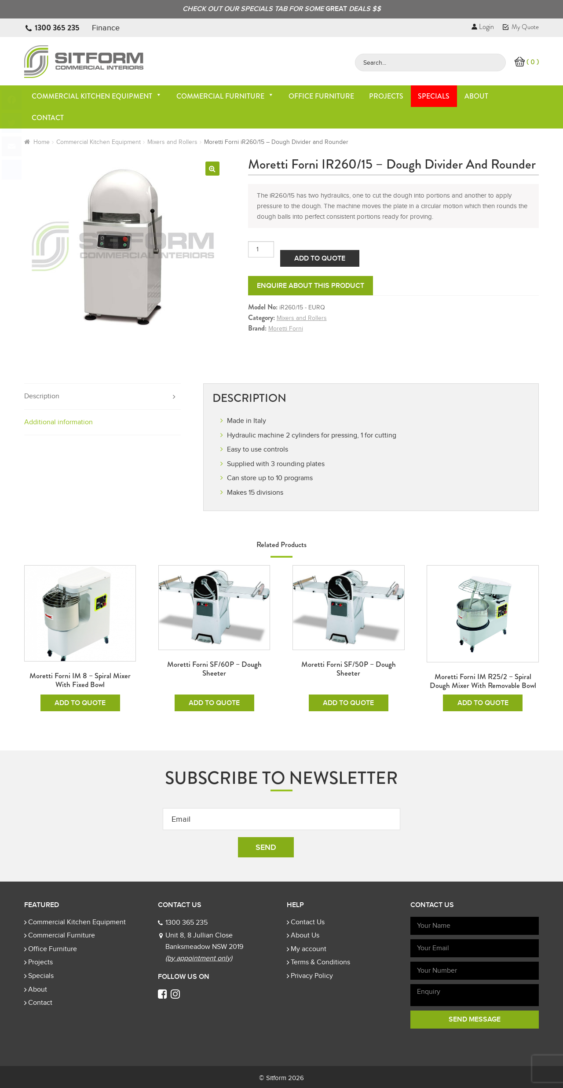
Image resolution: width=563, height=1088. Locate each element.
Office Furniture (321, 96)
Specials (434, 96)
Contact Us (308, 922)
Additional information (58, 422)
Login (483, 27)
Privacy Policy (312, 976)
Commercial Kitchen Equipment (97, 96)
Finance (106, 27)
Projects (386, 96)
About (476, 96)
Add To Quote (319, 258)
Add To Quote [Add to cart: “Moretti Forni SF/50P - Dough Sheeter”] (348, 703)
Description (41, 396)
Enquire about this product (310, 286)
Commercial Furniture (225, 96)
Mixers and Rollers (172, 142)
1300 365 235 (57, 27)
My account (308, 949)
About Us (305, 935)
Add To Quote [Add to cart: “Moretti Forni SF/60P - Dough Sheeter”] (214, 703)
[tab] (102, 397)
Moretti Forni (285, 328)
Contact (48, 118)
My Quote (521, 27)
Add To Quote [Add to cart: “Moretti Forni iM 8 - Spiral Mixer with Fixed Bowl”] (80, 703)
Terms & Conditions (320, 962)
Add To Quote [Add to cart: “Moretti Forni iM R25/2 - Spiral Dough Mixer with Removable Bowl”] (482, 703)
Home (41, 142)
